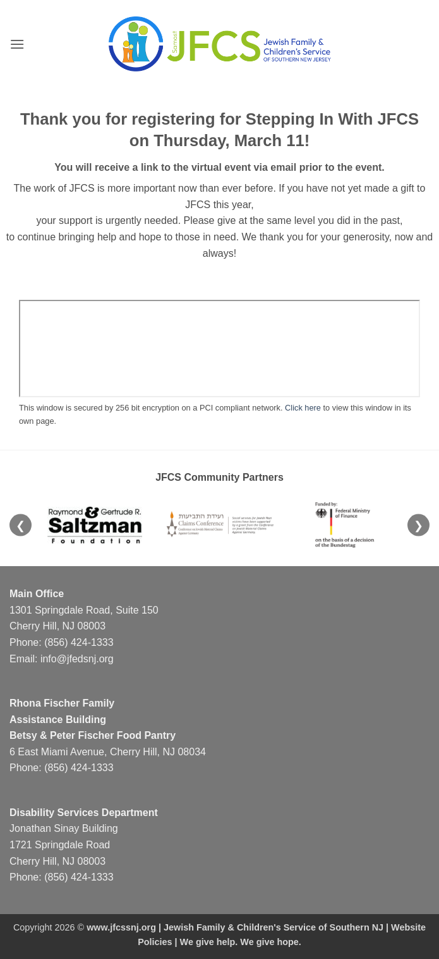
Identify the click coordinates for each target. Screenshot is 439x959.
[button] (17, 43)
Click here (303, 407)
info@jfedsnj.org (77, 658)
